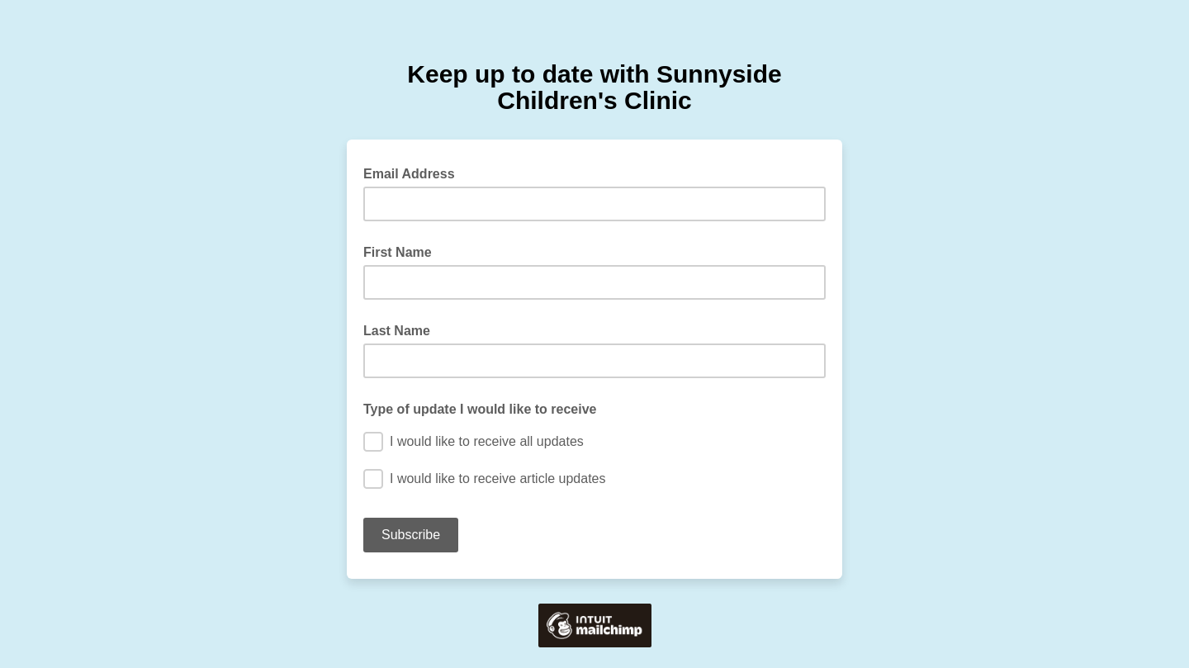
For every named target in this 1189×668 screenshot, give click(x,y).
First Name (397, 252)
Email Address (414, 172)
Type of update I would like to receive (479, 409)
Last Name (396, 331)
